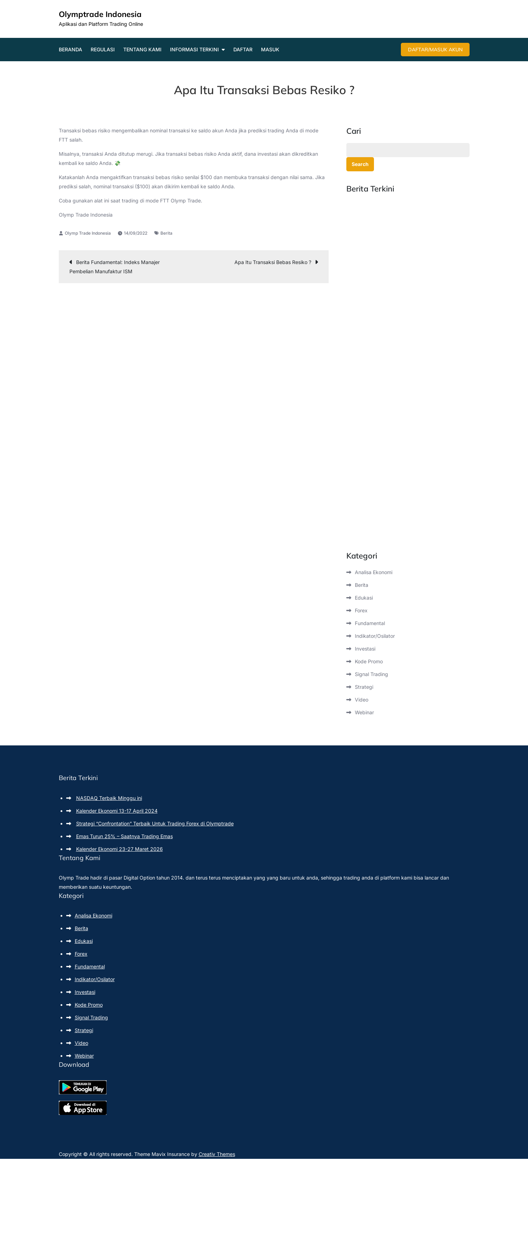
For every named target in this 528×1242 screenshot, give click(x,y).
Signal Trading (371, 674)
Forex (361, 610)
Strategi (364, 687)
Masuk (270, 49)
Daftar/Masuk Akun (435, 49)
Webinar (364, 712)
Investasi (365, 649)
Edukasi (364, 598)
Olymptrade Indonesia (100, 14)
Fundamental (370, 623)
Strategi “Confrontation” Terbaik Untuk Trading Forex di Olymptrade (155, 823)
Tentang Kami (142, 49)
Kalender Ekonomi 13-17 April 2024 (117, 811)
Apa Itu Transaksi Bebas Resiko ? (272, 262)
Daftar (242, 49)
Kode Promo (369, 661)
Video (361, 700)
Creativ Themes (217, 1154)
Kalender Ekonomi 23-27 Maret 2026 (119, 849)
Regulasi (103, 49)
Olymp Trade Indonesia (88, 233)
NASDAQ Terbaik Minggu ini (109, 798)
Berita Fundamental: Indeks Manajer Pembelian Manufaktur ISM (114, 266)
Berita (166, 233)
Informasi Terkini (194, 49)
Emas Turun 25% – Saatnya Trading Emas (124, 836)
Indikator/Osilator (375, 636)
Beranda (70, 49)
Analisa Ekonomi (373, 572)
